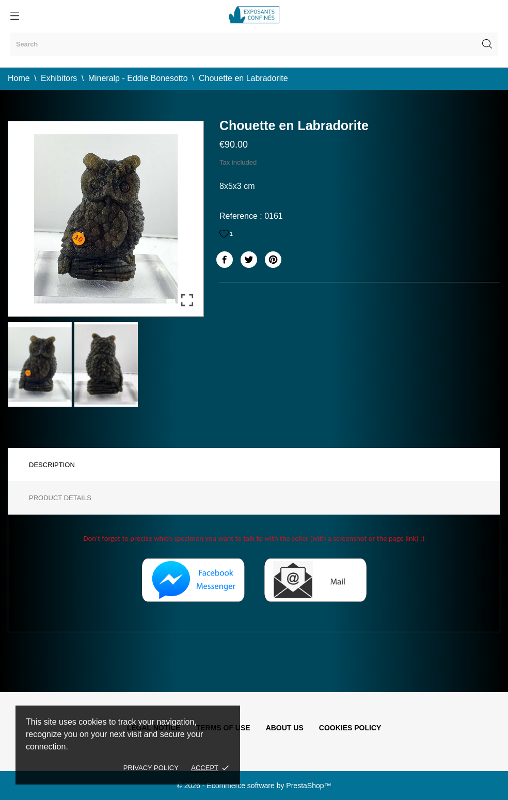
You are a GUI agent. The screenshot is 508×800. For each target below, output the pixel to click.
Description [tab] (52, 465)
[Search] (254, 44)
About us (285, 728)
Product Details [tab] (60, 498)
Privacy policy (151, 768)
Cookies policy (350, 728)
